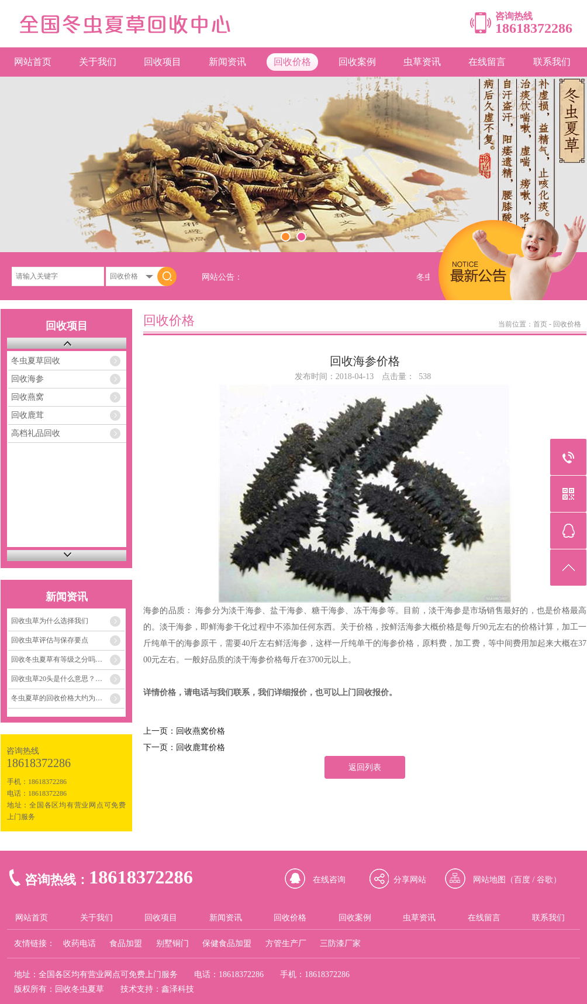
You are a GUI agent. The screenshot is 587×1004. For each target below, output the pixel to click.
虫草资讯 (422, 62)
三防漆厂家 (340, 943)
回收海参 (27, 378)
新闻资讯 (227, 62)
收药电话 (79, 943)
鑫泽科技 (177, 989)
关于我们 (97, 62)
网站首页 (32, 62)
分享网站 (409, 879)
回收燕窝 (27, 397)
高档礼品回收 (35, 433)
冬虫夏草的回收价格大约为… (56, 698)
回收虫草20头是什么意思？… (56, 679)
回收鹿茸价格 (200, 747)
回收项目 (162, 62)
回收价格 (292, 62)
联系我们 (552, 62)
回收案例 (357, 62)
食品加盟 (125, 943)
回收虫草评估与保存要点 (49, 640)
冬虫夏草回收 (35, 360)
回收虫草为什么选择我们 (49, 621)
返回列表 (364, 767)
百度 (522, 879)
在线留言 (487, 62)
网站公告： (222, 277)
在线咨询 (329, 879)
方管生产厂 (285, 943)
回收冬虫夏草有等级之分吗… (56, 659)
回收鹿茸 (27, 415)
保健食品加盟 (226, 943)
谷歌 (545, 879)
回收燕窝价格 (200, 731)
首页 (540, 324)
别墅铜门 (172, 943)
